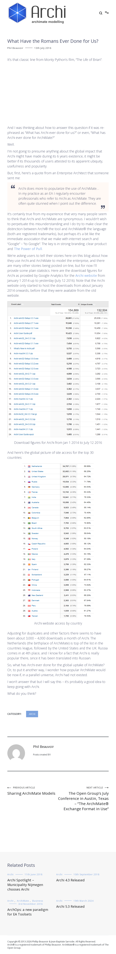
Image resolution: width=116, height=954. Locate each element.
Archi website (86, 275)
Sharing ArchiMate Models (32, 791)
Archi (32, 714)
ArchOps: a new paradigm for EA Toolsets (27, 911)
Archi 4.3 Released (70, 880)
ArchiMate (23, 900)
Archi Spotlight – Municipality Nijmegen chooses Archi (25, 884)
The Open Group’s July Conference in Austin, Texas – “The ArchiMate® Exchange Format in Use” (83, 798)
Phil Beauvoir (15, 48)
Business (37, 900)
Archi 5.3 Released (70, 906)
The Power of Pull (28, 249)
